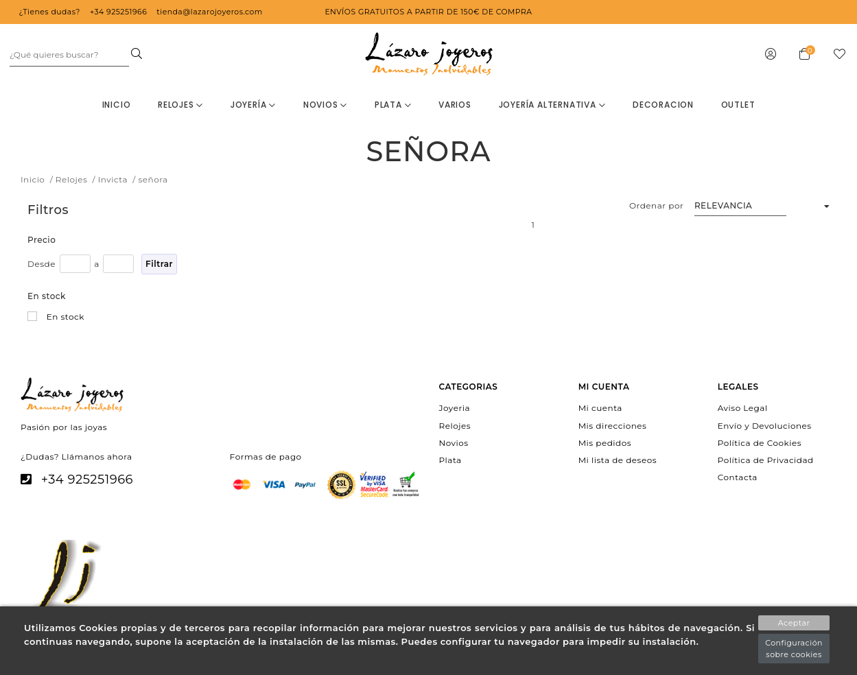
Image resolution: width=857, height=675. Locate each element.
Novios (325, 104)
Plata (393, 104)
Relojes (180, 104)
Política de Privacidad (766, 460)
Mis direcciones (612, 425)
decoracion (663, 104)
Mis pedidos (604, 442)
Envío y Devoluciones (765, 425)
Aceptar (794, 623)
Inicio (116, 104)
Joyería (253, 104)
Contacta (738, 477)
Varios (454, 104)
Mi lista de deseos (617, 460)
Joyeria (454, 408)
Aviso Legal (743, 408)
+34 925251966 (87, 479)
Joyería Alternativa (552, 104)
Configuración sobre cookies (794, 648)
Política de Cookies (759, 442)
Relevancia (723, 205)
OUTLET (738, 104)
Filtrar (159, 264)
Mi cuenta (600, 408)
